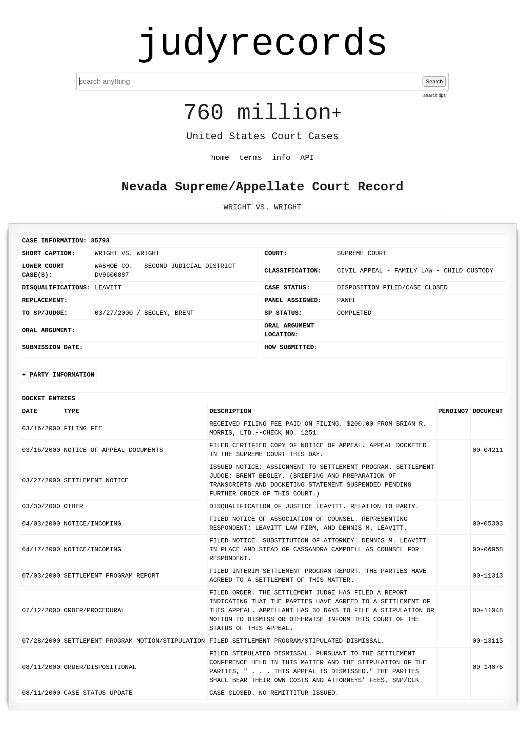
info (281, 158)
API (307, 158)
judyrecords (262, 44)
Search (434, 81)
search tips (434, 95)
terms (250, 158)
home (220, 158)
